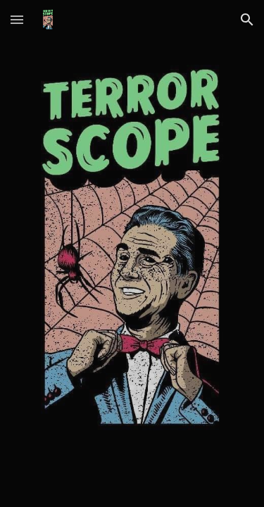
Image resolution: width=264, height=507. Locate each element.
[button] (17, 19)
